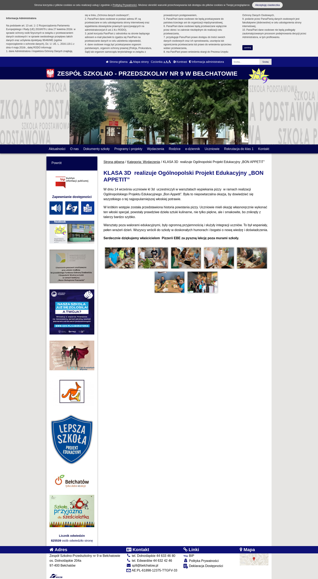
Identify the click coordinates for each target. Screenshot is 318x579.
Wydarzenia (155, 149)
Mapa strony (139, 61)
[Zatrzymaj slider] (159, 140)
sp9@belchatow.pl (142, 565)
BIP (188, 555)
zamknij (247, 48)
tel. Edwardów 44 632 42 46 (149, 560)
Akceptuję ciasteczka (267, 5)
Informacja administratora (206, 61)
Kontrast (180, 61)
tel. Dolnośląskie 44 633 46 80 (150, 555)
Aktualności (57, 149)
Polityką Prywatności (125, 5)
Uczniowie (212, 149)
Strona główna (116, 61)
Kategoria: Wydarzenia (143, 162)
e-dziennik (192, 149)
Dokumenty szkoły (96, 149)
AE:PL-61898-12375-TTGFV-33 (151, 570)
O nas (74, 149)
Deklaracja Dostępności (203, 566)
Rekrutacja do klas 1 (239, 149)
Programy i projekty (128, 149)
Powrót (57, 163)
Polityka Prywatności (201, 561)
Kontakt (263, 149)
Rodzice (174, 149)
